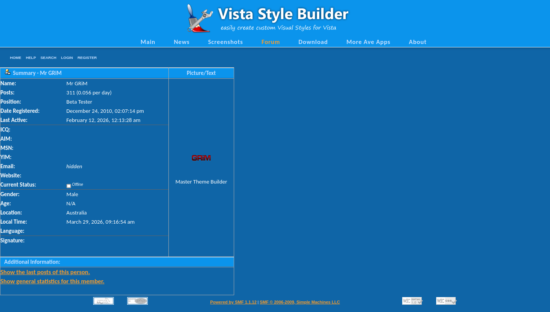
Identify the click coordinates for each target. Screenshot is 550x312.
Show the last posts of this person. (45, 272)
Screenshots (225, 42)
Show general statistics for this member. (52, 281)
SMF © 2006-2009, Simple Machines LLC (300, 302)
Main (148, 42)
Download (313, 42)
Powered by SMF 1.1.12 (233, 302)
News (181, 42)
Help (31, 57)
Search (48, 57)
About (418, 42)
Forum (271, 42)
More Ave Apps (368, 42)
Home (15, 57)
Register (87, 57)
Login (67, 57)
